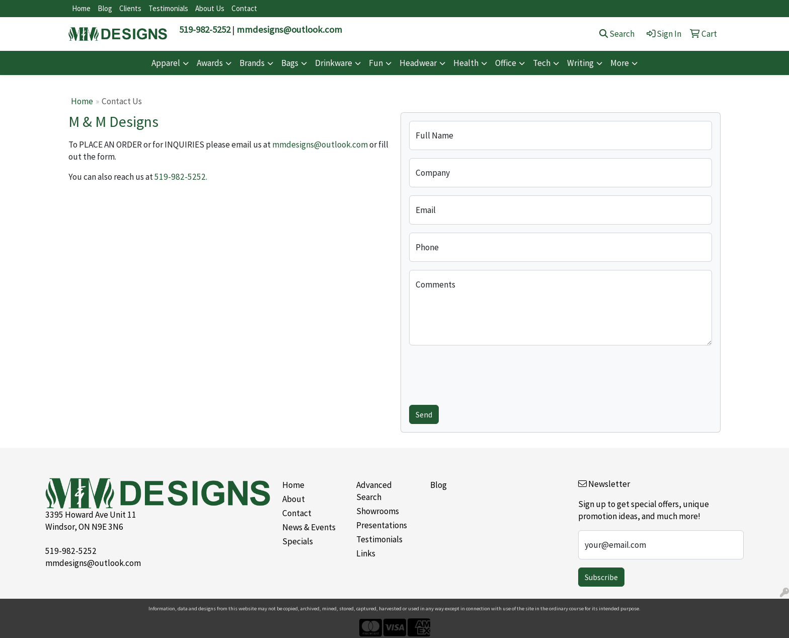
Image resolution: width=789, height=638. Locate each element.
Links (365, 553)
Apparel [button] (165, 62)
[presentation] (485, 373)
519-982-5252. (180, 176)
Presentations (381, 525)
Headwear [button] (418, 62)
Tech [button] (541, 62)
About (293, 499)
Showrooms (377, 511)
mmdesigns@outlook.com (289, 29)
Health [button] (466, 62)
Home (81, 8)
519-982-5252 (204, 29)
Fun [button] (376, 62)
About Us (209, 8)
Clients (130, 8)
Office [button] (505, 62)
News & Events (309, 527)
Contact (244, 8)
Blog (105, 8)
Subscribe (601, 577)
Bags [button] (289, 62)
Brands (252, 62)
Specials (297, 541)
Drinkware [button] (333, 62)
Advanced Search (374, 491)
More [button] (619, 62)
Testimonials (168, 8)
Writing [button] (580, 62)
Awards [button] (210, 62)
